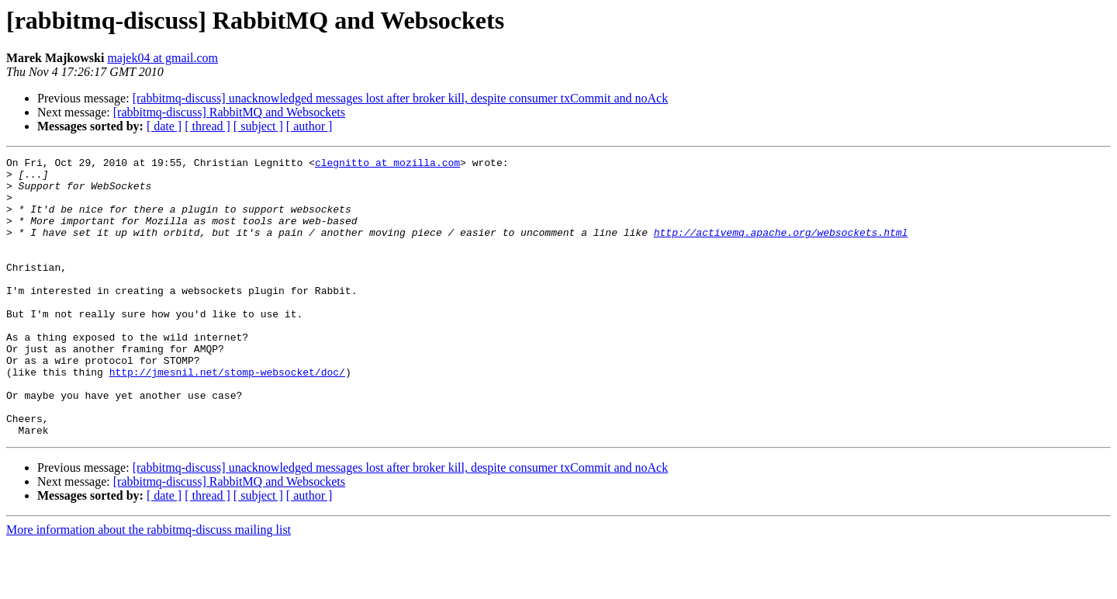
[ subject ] (258, 126)
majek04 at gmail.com (162, 57)
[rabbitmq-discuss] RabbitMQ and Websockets (229, 112)
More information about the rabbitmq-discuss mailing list (148, 585)
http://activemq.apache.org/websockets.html (781, 248)
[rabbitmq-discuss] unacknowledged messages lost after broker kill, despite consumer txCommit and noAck (401, 98)
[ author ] (309, 126)
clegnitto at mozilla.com (387, 164)
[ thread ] (207, 126)
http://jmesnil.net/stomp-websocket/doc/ (227, 416)
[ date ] (164, 126)
